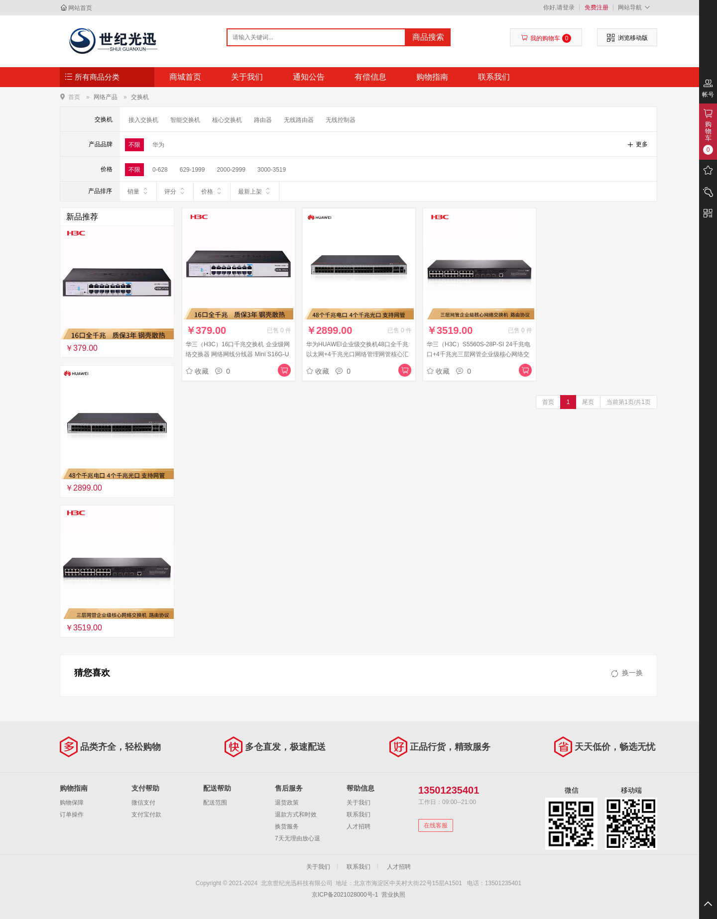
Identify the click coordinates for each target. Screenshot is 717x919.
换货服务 (287, 826)
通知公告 (309, 77)
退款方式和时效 (296, 814)
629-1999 (192, 169)
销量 (138, 191)
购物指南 (432, 77)
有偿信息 (370, 77)
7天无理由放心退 (297, 838)
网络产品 (106, 97)
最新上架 (254, 191)
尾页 (588, 402)
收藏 (197, 371)
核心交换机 (227, 119)
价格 (212, 191)
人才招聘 (358, 826)
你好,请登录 (559, 7)
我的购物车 (546, 38)
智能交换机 (185, 119)
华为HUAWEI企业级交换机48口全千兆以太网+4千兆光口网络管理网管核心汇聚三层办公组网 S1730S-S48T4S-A (357, 354)
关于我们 (247, 77)
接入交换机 (143, 119)
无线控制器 (341, 119)
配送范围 (215, 802)
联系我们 (494, 77)
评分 (175, 191)
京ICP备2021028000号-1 (345, 894)
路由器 (263, 119)
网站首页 (80, 7)
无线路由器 (299, 119)
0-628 (160, 169)
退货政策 (287, 802)
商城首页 (185, 77)
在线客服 (436, 825)
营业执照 (393, 894)
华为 (158, 144)
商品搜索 (428, 37)
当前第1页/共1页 (628, 402)
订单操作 (72, 814)
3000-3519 (271, 169)
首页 (74, 97)
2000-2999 (231, 169)
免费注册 (596, 7)
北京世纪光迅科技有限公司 (113, 40)
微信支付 (143, 802)
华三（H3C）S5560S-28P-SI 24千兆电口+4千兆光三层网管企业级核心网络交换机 (478, 354)
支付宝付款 (146, 814)
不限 (134, 144)
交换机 (140, 97)
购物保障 (72, 802)
